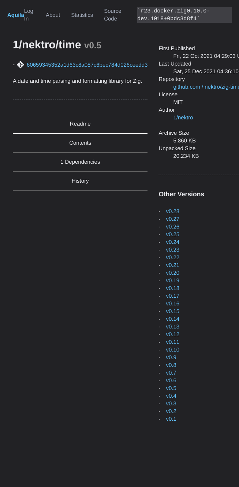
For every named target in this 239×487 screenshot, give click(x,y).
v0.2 (171, 411)
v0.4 (171, 396)
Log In (28, 15)
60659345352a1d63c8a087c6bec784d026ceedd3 (87, 65)
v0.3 (171, 404)
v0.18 (172, 288)
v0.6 (171, 381)
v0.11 (172, 342)
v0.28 (172, 211)
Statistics (82, 15)
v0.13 (172, 327)
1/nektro (183, 118)
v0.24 (172, 242)
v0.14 (172, 319)
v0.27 (172, 219)
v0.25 (172, 234)
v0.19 (172, 281)
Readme (80, 124)
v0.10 (172, 350)
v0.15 (172, 311)
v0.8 (171, 365)
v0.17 (172, 296)
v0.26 (172, 227)
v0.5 (171, 388)
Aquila (15, 15)
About (53, 15)
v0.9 (171, 357)
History (80, 181)
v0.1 (171, 419)
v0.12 (172, 334)
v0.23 (172, 250)
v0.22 (172, 257)
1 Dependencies (80, 162)
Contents (80, 143)
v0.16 (172, 304)
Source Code (113, 15)
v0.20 (172, 273)
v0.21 (172, 265)
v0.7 (171, 373)
